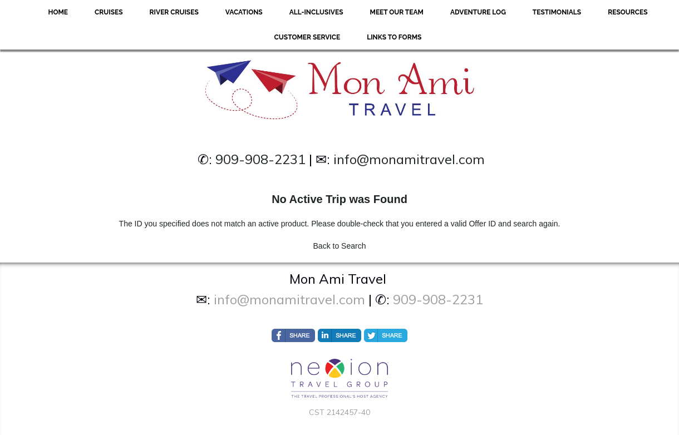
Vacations (244, 12)
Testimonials (557, 12)
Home (58, 12)
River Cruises (174, 12)
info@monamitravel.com (409, 159)
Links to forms (394, 37)
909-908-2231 (260, 159)
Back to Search (339, 245)
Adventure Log (478, 12)
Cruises (109, 12)
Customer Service (307, 37)
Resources (627, 12)
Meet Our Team (397, 12)
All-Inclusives (316, 12)
